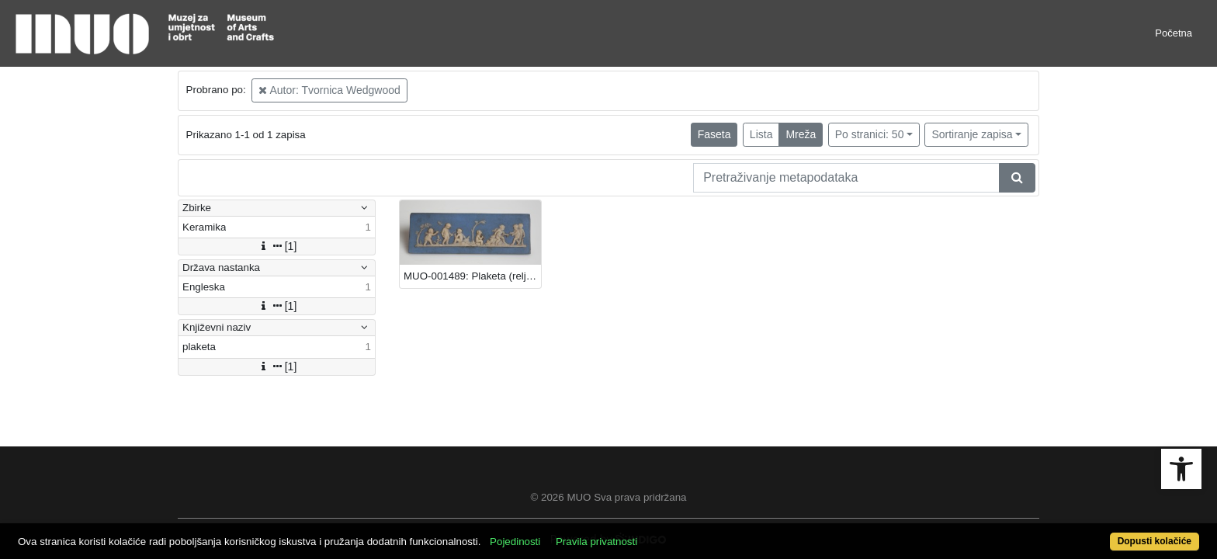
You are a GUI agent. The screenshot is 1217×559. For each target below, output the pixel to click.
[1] (277, 246)
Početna (1173, 33)
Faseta (714, 134)
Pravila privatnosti (657, 533)
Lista (761, 134)
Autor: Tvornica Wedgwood (329, 90)
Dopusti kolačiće (1090, 533)
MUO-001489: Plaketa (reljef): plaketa (472, 276)
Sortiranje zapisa (971, 134)
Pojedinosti (575, 533)
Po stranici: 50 (869, 134)
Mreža (800, 134)
